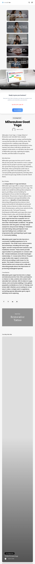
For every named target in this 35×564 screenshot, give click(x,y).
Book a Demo (17, 110)
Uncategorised (17, 118)
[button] (32, 2)
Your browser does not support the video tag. (17, 79)
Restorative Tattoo (17, 317)
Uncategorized (9, 553)
